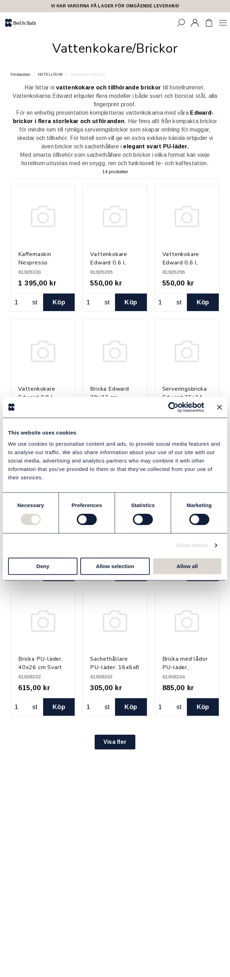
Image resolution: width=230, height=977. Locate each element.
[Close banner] (219, 407)
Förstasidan (21, 74)
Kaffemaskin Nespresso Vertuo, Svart (36, 262)
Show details (192, 545)
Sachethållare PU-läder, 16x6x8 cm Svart (115, 667)
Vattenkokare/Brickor (88, 74)
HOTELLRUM (50, 74)
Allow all (187, 566)
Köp (59, 302)
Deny (42, 566)
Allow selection (115, 566)
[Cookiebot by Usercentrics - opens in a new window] (173, 407)
